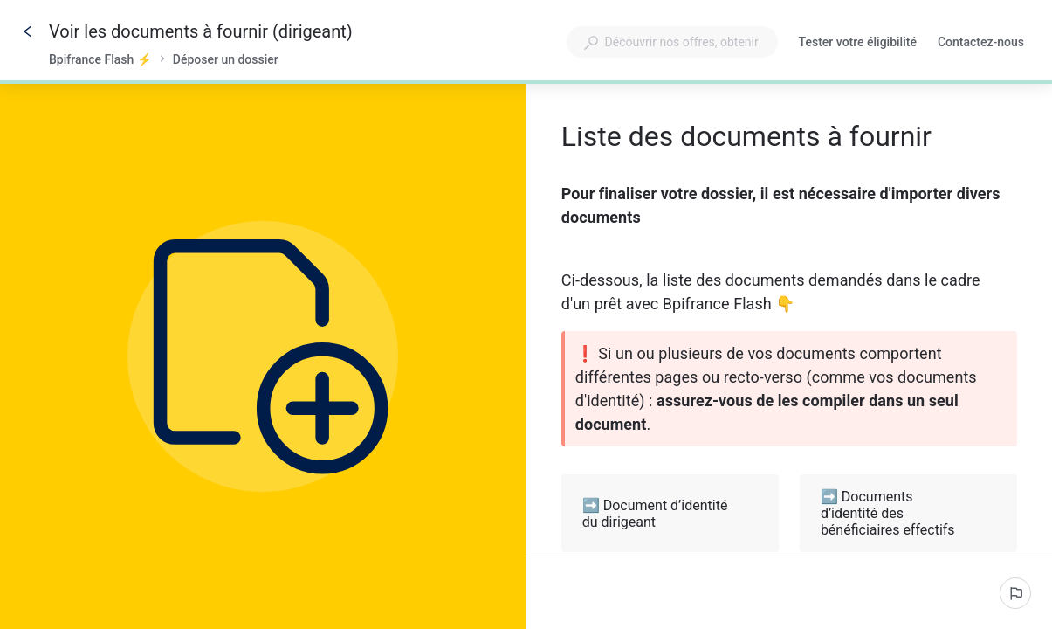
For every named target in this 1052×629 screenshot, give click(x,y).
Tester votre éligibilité (858, 43)
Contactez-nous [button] (981, 42)
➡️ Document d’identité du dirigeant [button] (671, 513)
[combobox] (672, 42)
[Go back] (27, 31)
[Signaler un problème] (1015, 593)
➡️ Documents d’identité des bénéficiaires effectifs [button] (909, 513)
